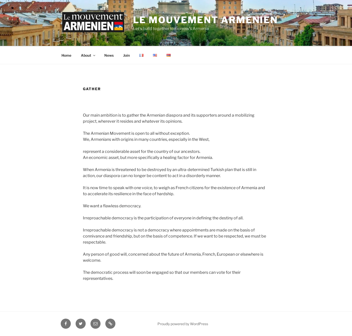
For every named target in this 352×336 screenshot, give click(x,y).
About (88, 55)
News (109, 55)
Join (126, 55)
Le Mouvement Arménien (205, 19)
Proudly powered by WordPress (182, 324)
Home (66, 55)
